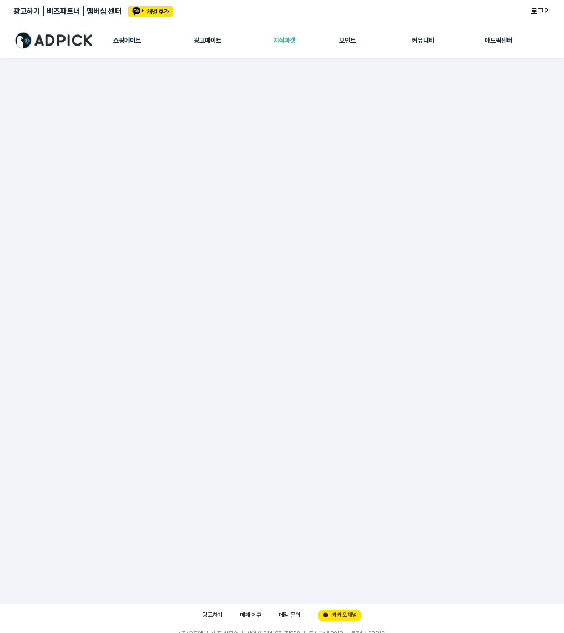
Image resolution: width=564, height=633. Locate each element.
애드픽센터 (498, 40)
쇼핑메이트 (127, 40)
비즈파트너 (63, 11)
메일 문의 (289, 615)
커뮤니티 (423, 40)
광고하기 (26, 11)
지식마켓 (284, 40)
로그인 (541, 11)
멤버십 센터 (104, 11)
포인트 (347, 40)
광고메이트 (207, 40)
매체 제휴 (250, 615)
